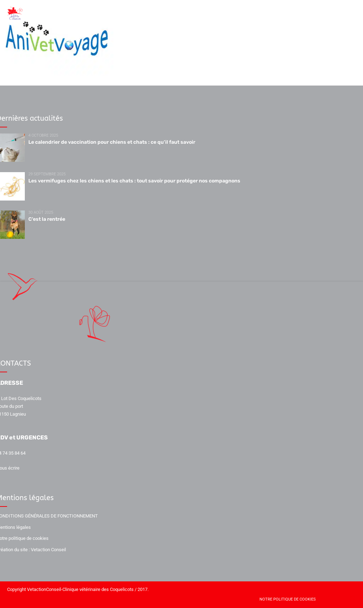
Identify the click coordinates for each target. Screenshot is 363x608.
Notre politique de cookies (287, 599)
